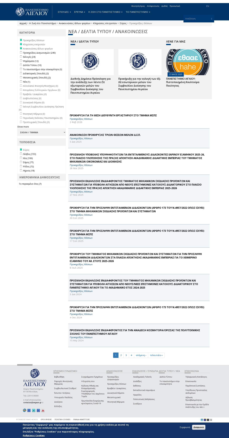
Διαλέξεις (137, 381)
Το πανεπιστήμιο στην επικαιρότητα (169, 382)
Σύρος (123, 23)
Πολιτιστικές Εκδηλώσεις (144, 399)
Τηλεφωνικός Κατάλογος (196, 377)
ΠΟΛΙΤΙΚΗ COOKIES (62, 419)
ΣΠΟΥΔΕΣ (64, 11)
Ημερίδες (137, 394)
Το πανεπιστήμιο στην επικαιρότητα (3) (42, 69)
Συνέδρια (137, 403)
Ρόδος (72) (28, 166)
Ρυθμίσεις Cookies (34, 435)
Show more (23, 126)
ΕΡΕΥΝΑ (79, 11)
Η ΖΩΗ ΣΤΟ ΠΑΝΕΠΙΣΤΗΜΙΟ (105, 11)
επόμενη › (141, 355)
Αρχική (23, 23)
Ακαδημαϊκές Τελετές (142, 377)
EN (207, 6)
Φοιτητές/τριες (138, 6)
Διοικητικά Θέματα (115, 393)
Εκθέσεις (137, 385)
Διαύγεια (58, 402)
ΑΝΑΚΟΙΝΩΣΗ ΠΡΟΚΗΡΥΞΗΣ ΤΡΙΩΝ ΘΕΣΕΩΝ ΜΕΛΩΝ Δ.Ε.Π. (105, 135)
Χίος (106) (28, 158)
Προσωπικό (175, 6)
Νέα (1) (26, 81)
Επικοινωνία (190, 381)
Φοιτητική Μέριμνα (115, 402)
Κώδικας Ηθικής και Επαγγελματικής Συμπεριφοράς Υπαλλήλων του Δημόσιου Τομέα (93, 391)
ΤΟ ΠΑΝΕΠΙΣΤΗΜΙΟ (138, 11)
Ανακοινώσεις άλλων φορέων (74, 23)
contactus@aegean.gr (33, 402)
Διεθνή (164, 6)
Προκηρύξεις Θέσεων (116, 384)
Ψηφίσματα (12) (31, 61)
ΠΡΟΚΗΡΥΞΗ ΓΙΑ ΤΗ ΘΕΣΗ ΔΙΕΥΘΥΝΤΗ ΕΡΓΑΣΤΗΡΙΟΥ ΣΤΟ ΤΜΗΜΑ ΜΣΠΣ (113, 115)
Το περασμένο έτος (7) (30, 183)
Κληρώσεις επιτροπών (105, 23)
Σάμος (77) (28, 162)
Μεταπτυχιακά (113, 397)
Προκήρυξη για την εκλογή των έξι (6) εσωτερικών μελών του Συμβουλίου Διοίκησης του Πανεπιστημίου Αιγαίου (139, 84)
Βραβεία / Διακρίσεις (116, 388)
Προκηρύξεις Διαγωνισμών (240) (39, 52)
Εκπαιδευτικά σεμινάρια (144, 390)
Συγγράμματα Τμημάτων (92, 377)
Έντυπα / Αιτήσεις (62, 393)
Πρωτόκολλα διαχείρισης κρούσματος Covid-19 (92, 402)
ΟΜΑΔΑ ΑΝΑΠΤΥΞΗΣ (81, 419)
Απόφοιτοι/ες (153, 6)
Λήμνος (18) (29, 170)
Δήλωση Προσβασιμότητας (193, 398)
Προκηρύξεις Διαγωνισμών (113, 378)
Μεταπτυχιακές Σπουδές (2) (37, 77)
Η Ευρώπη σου (88, 381)
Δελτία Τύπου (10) (32, 65)
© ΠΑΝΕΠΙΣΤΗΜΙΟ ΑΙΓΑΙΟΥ (27, 419)
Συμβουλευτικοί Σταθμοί (65, 388)
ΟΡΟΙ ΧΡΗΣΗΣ (46, 419)
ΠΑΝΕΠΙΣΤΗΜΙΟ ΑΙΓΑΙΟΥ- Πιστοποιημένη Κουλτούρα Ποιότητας (182, 82)
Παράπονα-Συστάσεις (195, 385)
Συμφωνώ (185, 427)
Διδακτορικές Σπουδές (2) (36, 73)
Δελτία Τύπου (166, 377)
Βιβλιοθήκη (59, 377)
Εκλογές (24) (29, 56)
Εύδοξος (58, 406)
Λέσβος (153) (29, 154)
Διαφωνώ (198, 427)
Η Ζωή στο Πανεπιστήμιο (42, 23)
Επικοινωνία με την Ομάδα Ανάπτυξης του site (197, 405)
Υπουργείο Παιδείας (63, 397)
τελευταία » (156, 355)
